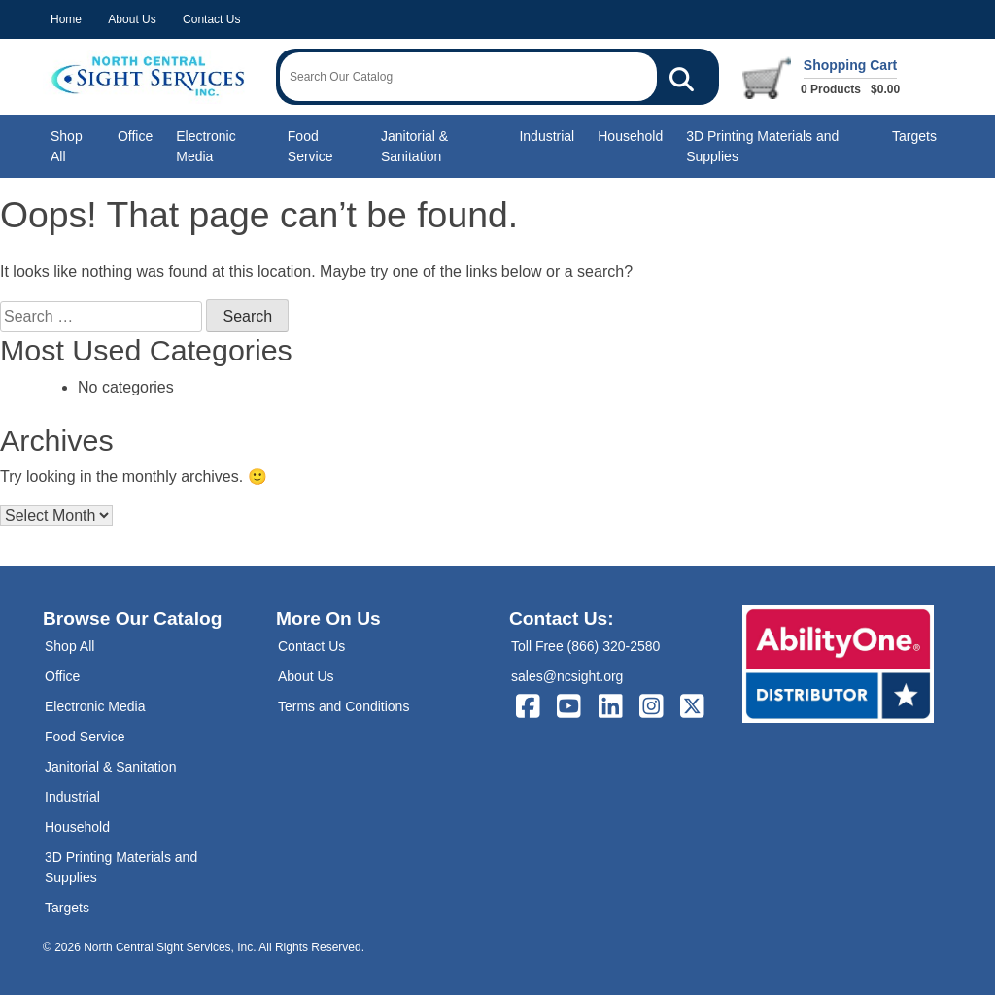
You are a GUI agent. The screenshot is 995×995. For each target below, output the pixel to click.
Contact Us (211, 19)
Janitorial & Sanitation (414, 146)
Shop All (67, 146)
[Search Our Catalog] (681, 76)
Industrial (546, 136)
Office (135, 136)
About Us (131, 19)
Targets (914, 136)
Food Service (310, 146)
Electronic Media (205, 146)
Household (630, 136)
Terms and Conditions (343, 706)
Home (66, 19)
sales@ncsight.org (567, 676)
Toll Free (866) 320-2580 (585, 646)
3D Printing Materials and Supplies (762, 146)
